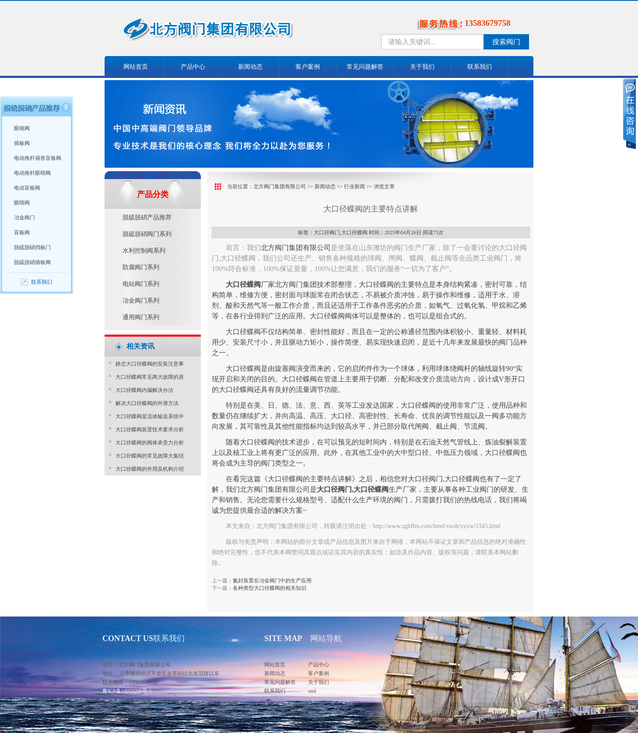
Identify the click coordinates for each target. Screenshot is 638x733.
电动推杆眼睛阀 (32, 173)
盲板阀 (22, 232)
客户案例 (307, 66)
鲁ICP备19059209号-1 (127, 691)
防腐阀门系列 (141, 267)
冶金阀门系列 (141, 300)
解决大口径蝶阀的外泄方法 (147, 403)
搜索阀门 (506, 42)
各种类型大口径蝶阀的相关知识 (269, 588)
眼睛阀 (22, 203)
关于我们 (422, 66)
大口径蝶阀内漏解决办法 (144, 390)
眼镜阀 (22, 128)
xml (312, 691)
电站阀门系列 (141, 284)
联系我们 (479, 66)
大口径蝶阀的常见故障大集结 (150, 456)
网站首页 (135, 66)
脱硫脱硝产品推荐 (147, 217)
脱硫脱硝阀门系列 (147, 234)
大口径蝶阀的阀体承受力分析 (150, 443)
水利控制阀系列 (144, 250)
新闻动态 (250, 66)
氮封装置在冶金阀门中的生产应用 (272, 581)
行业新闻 (354, 186)
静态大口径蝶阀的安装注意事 (150, 364)
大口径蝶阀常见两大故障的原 (150, 377)
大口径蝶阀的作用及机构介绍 (150, 469)
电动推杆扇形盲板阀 (37, 158)
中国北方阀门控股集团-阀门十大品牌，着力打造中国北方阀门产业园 (231, 32)
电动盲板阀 (27, 188)
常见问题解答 (365, 66)
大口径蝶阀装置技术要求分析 (150, 429)
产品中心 (193, 66)
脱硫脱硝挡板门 (32, 247)
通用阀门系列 (141, 317)
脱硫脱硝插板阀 (32, 262)
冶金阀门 (24, 218)
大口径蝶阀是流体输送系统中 (150, 416)
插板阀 (22, 143)
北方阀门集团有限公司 (279, 186)
